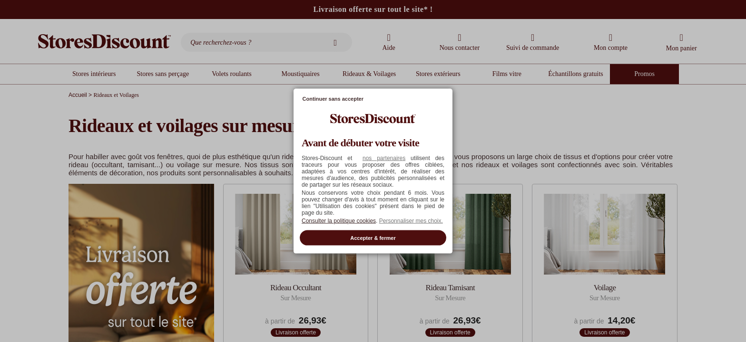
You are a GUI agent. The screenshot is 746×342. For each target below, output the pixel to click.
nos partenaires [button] (384, 157)
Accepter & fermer (372, 237)
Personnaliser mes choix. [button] (411, 220)
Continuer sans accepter (333, 99)
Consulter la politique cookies (339, 220)
